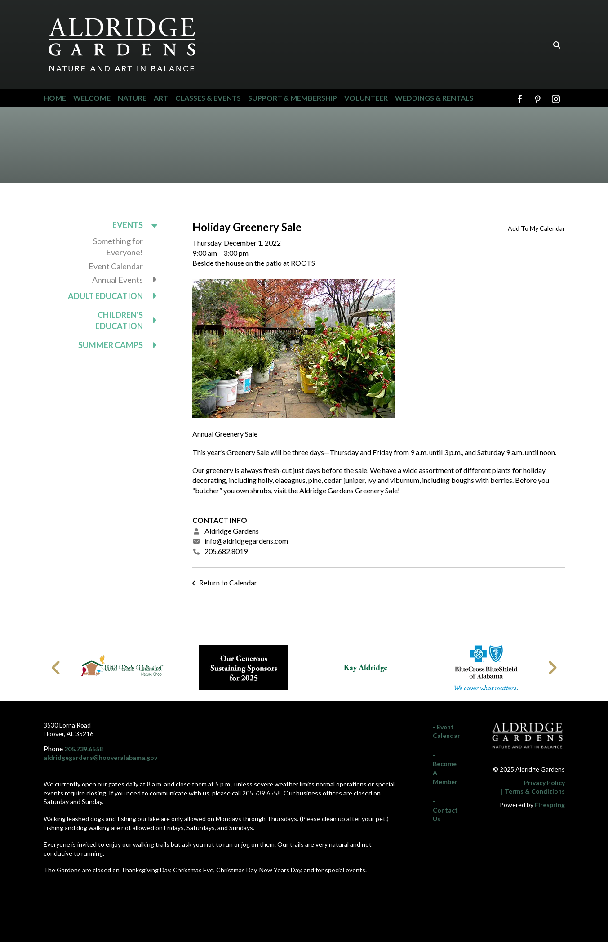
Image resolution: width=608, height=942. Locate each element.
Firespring (550, 804)
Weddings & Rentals (434, 98)
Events (138, 225)
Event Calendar (116, 266)
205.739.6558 (83, 749)
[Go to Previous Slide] (56, 668)
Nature (132, 98)
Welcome (92, 98)
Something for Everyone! (118, 246)
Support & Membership (292, 98)
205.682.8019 (226, 551)
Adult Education (116, 296)
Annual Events (128, 279)
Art (161, 98)
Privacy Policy (544, 782)
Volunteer (366, 98)
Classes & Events (208, 98)
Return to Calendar (228, 582)
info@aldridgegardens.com (246, 540)
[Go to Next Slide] (552, 668)
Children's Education (130, 320)
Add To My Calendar (536, 228)
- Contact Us (445, 809)
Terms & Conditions (535, 791)
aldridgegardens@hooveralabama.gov (100, 757)
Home (55, 98)
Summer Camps (121, 345)
